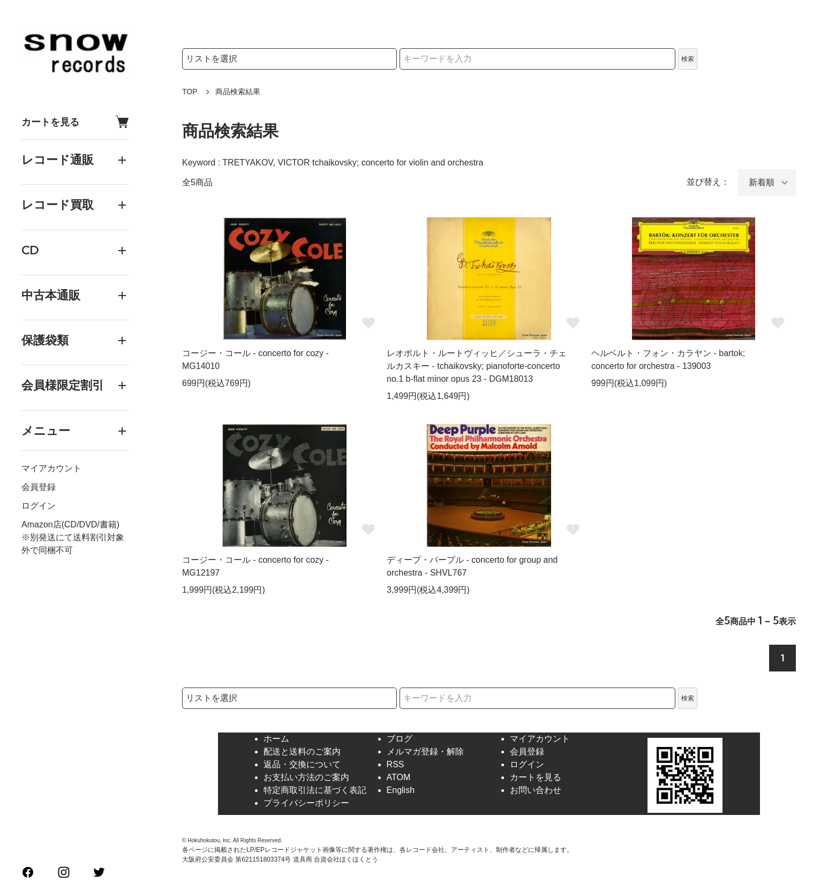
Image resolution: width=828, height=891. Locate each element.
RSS (395, 764)
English (401, 790)
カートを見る (75, 122)
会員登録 (38, 487)
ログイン (38, 505)
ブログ (399, 738)
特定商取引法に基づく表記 (315, 790)
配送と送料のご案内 (302, 751)
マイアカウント (51, 468)
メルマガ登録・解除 (425, 751)
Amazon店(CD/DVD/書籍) (70, 524)
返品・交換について (302, 764)
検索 (687, 59)
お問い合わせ (535, 790)
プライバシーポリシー (306, 802)
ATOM (399, 777)
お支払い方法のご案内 (306, 777)
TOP (190, 91)
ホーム (276, 738)
